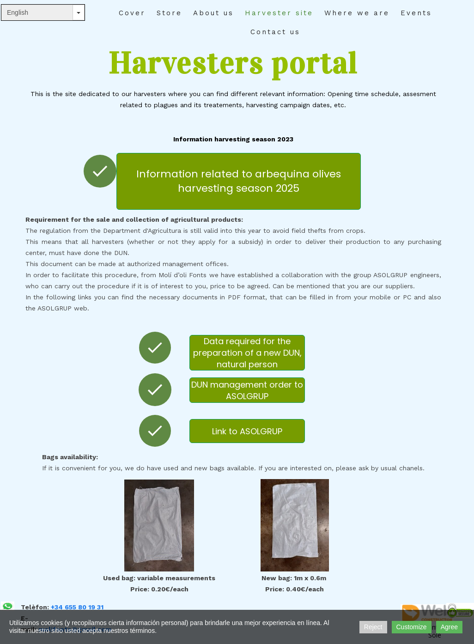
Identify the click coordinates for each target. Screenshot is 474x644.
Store (169, 13)
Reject (373, 627)
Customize (411, 627)
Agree (449, 627)
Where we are (356, 13)
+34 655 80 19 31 (77, 607)
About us (213, 13)
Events (416, 13)
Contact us (275, 32)
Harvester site (279, 13)
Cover (132, 13)
